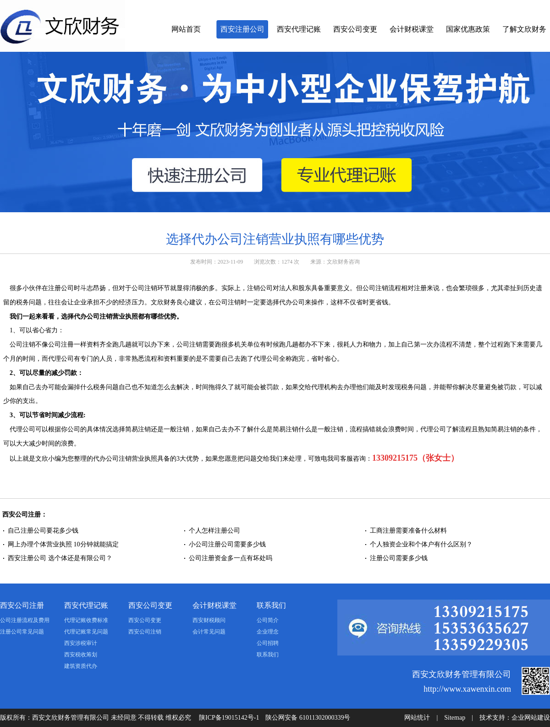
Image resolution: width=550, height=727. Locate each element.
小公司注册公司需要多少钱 (227, 544)
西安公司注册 (22, 605)
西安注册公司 (242, 29)
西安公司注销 (144, 631)
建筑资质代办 (80, 666)
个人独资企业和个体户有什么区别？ (421, 544)
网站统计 (417, 717)
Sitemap (454, 717)
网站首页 (186, 29)
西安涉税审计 (80, 643)
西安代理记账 (299, 29)
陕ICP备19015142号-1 (229, 717)
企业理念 (268, 631)
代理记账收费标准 (86, 620)
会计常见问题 (209, 631)
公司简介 (268, 620)
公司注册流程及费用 (25, 620)
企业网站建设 (531, 717)
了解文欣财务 (524, 29)
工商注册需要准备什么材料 (408, 530)
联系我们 (271, 605)
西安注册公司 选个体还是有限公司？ (60, 558)
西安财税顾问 (209, 620)
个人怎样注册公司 (215, 530)
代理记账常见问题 (86, 631)
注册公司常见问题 (22, 631)
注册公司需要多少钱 (399, 558)
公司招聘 (268, 643)
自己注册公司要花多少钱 (43, 530)
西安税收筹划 (80, 654)
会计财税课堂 (412, 29)
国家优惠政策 (468, 29)
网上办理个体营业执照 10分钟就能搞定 (63, 544)
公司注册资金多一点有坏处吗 (230, 558)
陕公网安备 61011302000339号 (307, 717)
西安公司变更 (355, 29)
